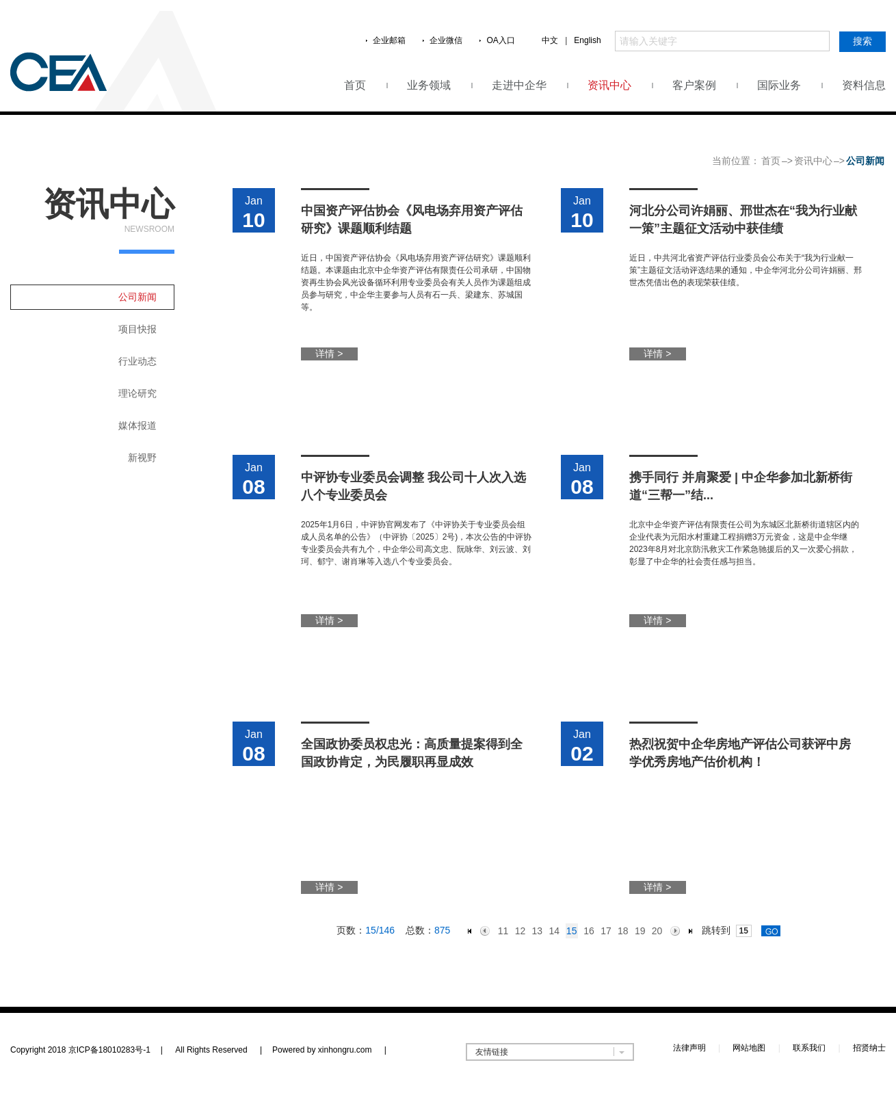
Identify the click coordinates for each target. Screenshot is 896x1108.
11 (503, 930)
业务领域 (429, 85)
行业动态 (137, 361)
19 (640, 930)
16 (588, 930)
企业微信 (446, 40)
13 (537, 930)
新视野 (142, 457)
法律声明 (689, 1048)
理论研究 (137, 393)
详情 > (329, 353)
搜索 (862, 41)
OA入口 (500, 40)
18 (623, 930)
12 (520, 930)
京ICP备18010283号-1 (109, 1050)
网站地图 (749, 1048)
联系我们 (809, 1048)
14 (554, 930)
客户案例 (694, 85)
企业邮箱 (389, 40)
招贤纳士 (869, 1048)
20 (657, 930)
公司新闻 (137, 296)
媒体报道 (137, 425)
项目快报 (137, 329)
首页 (355, 85)
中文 (550, 40)
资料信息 (864, 85)
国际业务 (779, 85)
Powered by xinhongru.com (329, 1050)
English (587, 40)
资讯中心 (609, 85)
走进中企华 (519, 85)
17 (606, 930)
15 (571, 930)
